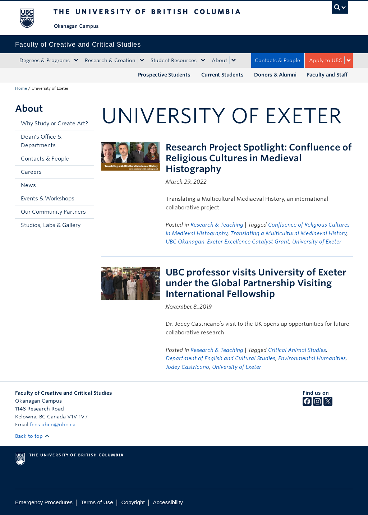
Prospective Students (164, 75)
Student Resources (174, 60)
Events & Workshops (47, 198)
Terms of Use (97, 502)
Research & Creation (110, 60)
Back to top (32, 436)
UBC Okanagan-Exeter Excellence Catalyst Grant (227, 241)
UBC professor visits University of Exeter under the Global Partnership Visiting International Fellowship (256, 283)
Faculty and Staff (327, 75)
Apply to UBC (325, 60)
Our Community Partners (53, 212)
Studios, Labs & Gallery (50, 225)
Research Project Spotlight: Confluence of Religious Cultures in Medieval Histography (259, 158)
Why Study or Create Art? (54, 123)
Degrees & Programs (44, 60)
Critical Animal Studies (297, 350)
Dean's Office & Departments (41, 141)
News (28, 185)
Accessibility (168, 502)
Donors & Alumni (275, 75)
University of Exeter (316, 241)
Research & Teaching (216, 225)
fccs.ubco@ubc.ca (52, 424)
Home (21, 88)
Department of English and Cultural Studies (220, 358)
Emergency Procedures (44, 502)
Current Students (222, 75)
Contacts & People (277, 60)
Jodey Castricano (187, 367)
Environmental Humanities (312, 358)
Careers (31, 172)
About (219, 60)
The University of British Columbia (32, 18)
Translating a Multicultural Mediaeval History (288, 233)
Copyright (132, 502)
